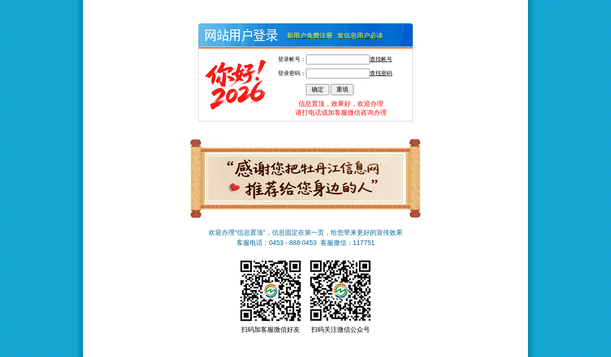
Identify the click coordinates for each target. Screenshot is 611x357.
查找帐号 (381, 59)
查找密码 (381, 73)
